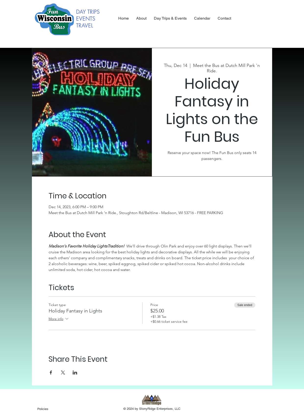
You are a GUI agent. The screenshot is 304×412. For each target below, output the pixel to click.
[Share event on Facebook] (51, 372)
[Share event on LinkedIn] (75, 372)
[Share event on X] (63, 372)
